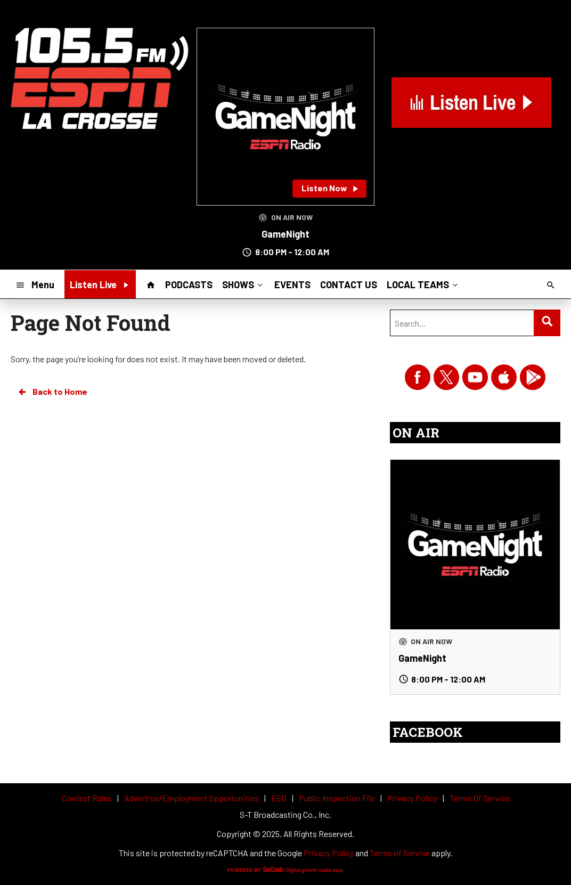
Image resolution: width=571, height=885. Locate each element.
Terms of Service (400, 853)
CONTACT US (348, 284)
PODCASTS (189, 284)
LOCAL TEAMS (423, 284)
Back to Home (52, 391)
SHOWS (243, 284)
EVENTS (292, 284)
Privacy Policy (329, 853)
